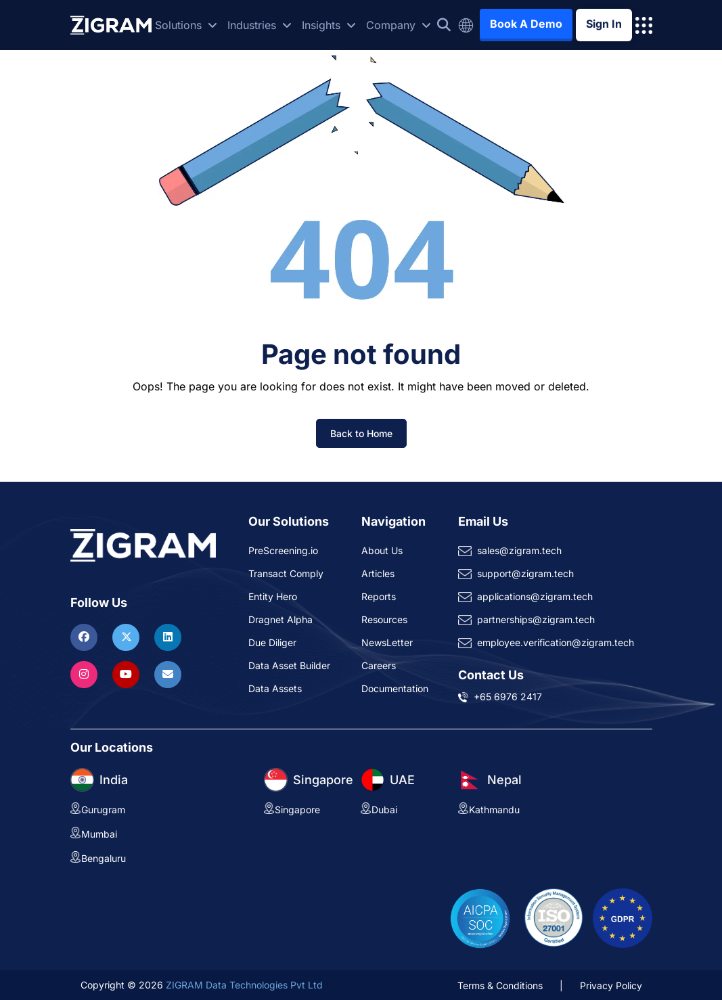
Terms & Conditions (500, 985)
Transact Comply (285, 573)
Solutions (186, 25)
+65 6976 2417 (508, 696)
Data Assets (275, 688)
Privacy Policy (611, 985)
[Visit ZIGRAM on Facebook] (85, 636)
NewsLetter (387, 642)
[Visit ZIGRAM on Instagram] (85, 674)
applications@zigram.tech (535, 596)
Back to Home (361, 433)
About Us (382, 550)
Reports (378, 596)
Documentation (394, 688)
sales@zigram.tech (519, 550)
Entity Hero (272, 596)
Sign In (604, 23)
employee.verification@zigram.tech (555, 642)
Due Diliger (272, 642)
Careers (378, 665)
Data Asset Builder (289, 665)
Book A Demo (526, 23)
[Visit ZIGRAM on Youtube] (127, 674)
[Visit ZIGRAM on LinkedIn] (167, 636)
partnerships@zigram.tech (536, 619)
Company (398, 25)
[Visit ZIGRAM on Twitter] (127, 636)
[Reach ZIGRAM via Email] (167, 674)
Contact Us (491, 675)
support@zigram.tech (525, 573)
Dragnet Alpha (280, 619)
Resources (384, 619)
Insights (329, 25)
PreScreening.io (283, 550)
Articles (377, 573)
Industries (259, 25)
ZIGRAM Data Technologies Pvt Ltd (244, 985)
